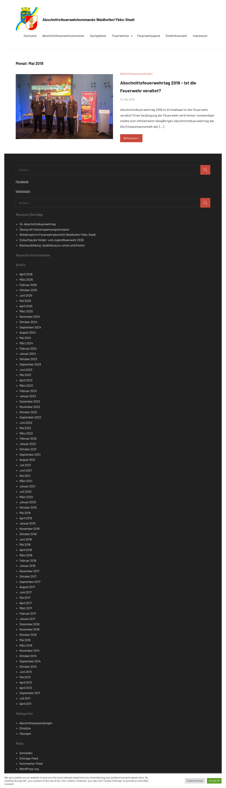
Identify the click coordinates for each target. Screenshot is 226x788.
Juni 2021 (25, 470)
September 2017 (29, 582)
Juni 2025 (25, 296)
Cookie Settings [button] (195, 780)
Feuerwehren (122, 35)
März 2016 (25, 645)
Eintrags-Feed (28, 758)
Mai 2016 (25, 640)
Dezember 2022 (29, 402)
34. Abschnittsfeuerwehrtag (37, 224)
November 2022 (29, 407)
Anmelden (25, 753)
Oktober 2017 (27, 576)
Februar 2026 (28, 285)
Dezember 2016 (29, 624)
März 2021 (25, 481)
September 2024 (30, 327)
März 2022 (26, 433)
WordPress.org (29, 769)
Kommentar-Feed (30, 764)
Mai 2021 (25, 476)
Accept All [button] (214, 780)
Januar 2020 (27, 502)
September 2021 (30, 455)
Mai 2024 (25, 338)
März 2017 (25, 608)
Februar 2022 (28, 439)
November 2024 (29, 317)
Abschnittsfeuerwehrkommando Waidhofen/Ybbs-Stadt (113, 18)
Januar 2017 (27, 619)
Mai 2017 (24, 598)
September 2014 (30, 661)
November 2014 (29, 651)
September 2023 (30, 364)
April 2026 (25, 274)
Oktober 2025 (28, 290)
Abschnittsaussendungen (136, 73)
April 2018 (25, 550)
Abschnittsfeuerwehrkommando (63, 35)
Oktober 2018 (28, 534)
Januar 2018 (27, 566)
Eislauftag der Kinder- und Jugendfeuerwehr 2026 (51, 240)
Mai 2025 (25, 301)
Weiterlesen (131, 138)
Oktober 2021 (28, 449)
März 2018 (25, 555)
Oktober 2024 (28, 322)
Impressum (200, 35)
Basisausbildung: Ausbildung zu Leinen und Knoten (52, 245)
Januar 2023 (27, 396)
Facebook (22, 182)
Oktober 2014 (28, 656)
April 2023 (25, 380)
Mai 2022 (25, 428)
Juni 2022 (25, 423)
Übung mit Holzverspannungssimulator (44, 229)
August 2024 (27, 333)
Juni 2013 (25, 672)
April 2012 (25, 688)
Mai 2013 (25, 677)
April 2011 (25, 704)
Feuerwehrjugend (148, 35)
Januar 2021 (27, 486)
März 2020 (26, 497)
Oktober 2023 (28, 359)
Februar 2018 (27, 561)
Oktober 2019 (28, 508)
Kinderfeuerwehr (176, 35)
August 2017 (27, 587)
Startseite (30, 35)
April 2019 (25, 518)
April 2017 (25, 603)
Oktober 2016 (28, 635)
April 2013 (25, 682)
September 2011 (29, 693)
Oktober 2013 (28, 667)
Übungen (25, 734)
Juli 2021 (25, 465)
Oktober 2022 (28, 412)
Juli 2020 (25, 492)
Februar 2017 (27, 614)
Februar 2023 (28, 391)
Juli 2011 (24, 699)
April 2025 (25, 306)
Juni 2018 (25, 539)
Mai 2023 (25, 375)
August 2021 (27, 460)
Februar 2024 (28, 349)
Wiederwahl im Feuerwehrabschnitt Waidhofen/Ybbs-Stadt (57, 235)
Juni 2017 (25, 592)
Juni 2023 (25, 370)
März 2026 (26, 280)
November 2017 (29, 571)
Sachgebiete (98, 35)
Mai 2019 (25, 513)
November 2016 (29, 630)
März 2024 (26, 343)
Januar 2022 (27, 444)
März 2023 (26, 386)
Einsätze (25, 728)
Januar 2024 (27, 354)
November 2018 (29, 529)
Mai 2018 (25, 545)
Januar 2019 (27, 524)
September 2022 (30, 417)
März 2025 (26, 311)
